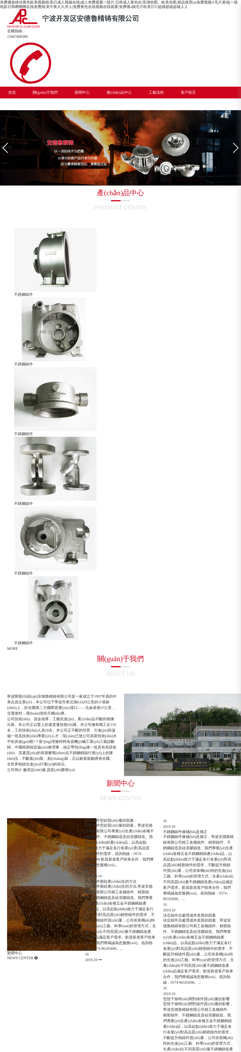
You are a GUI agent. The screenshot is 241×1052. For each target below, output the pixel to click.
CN (51, 104)
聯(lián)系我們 (20, 104)
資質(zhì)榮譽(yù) (61, 770)
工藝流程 (156, 92)
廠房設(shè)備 (34, 770)
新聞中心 (82, 92)
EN (43, 104)
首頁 (12, 92)
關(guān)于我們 (45, 92)
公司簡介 (14, 770)
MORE (12, 649)
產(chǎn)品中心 (119, 92)
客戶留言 (188, 92)
